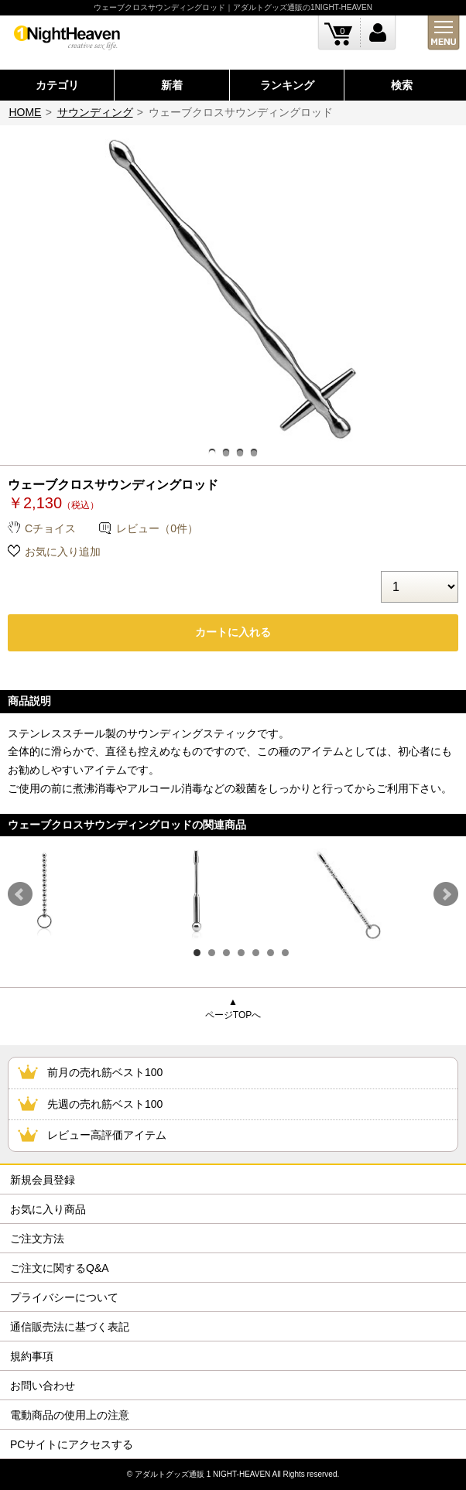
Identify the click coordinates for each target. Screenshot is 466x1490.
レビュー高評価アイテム (106, 1135)
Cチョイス (50, 528)
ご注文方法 (37, 1238)
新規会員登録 (42, 1180)
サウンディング (95, 112)
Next (445, 894)
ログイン (378, 32)
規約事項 (31, 1356)
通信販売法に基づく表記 (69, 1327)
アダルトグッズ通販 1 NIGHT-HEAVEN (202, 1474)
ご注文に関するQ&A (59, 1268)
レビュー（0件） (157, 528)
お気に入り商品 (48, 1209)
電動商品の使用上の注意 (69, 1415)
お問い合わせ (42, 1385)
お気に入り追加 (63, 551)
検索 (402, 85)
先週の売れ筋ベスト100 (105, 1104)
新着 (172, 85)
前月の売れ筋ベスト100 (105, 1072)
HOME (25, 112)
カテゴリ (57, 85)
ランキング (287, 85)
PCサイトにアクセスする (71, 1444)
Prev (20, 894)
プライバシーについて (64, 1297)
